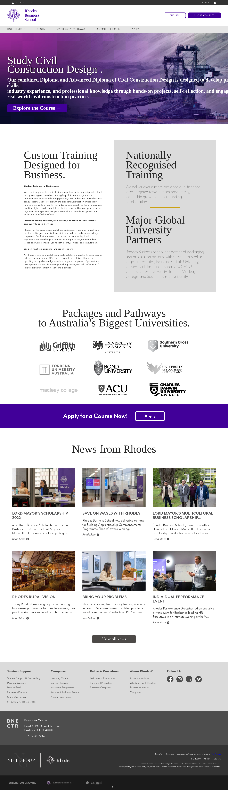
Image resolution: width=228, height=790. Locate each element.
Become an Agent (139, 687)
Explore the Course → (37, 108)
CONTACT (209, 3)
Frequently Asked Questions (21, 701)
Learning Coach (59, 678)
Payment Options (16, 682)
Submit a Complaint (100, 687)
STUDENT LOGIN (22, 3)
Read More (20, 539)
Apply (135, 29)
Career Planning (59, 682)
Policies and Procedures (102, 678)
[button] (112, 787)
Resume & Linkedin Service (65, 692)
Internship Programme (62, 687)
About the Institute (139, 678)
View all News (114, 639)
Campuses (135, 692)
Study (41, 29)
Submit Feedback (108, 29)
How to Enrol (14, 687)
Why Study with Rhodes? (143, 682)
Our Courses (16, 29)
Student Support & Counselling (23, 678)
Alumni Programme (61, 697)
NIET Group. (216, 754)
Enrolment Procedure (101, 682)
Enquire (175, 15)
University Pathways (71, 29)
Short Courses (204, 15)
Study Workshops (16, 697)
